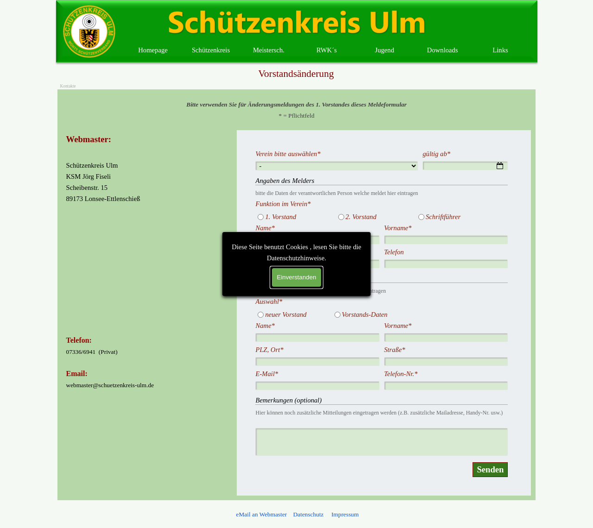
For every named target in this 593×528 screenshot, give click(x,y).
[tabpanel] (297, 110)
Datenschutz (308, 514)
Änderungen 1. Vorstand (295, 278)
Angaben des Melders (291, 180)
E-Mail (273, 373)
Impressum (344, 514)
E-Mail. (274, 252)
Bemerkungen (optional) (295, 400)
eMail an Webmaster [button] (261, 514)
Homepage (152, 50)
